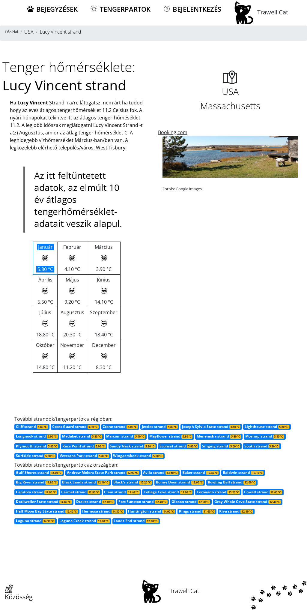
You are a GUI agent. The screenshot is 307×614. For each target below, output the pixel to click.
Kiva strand (236, 511)
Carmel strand (80, 492)
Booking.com (172, 132)
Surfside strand (35, 455)
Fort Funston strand (142, 501)
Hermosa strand (103, 511)
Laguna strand (35, 520)
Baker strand (200, 472)
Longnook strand (37, 436)
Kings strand (197, 511)
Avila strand (160, 472)
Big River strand (37, 482)
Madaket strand (82, 436)
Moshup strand (264, 436)
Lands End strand (136, 520)
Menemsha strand (219, 436)
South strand (261, 446)
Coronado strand (218, 492)
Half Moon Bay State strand (47, 511)
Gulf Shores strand (39, 472)
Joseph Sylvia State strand (211, 426)
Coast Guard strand (75, 426)
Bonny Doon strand (180, 482)
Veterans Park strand (84, 455)
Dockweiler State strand (44, 501)
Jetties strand (160, 426)
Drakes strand (95, 501)
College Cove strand (168, 492)
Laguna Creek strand (84, 520)
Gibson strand (190, 501)
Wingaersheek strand (138, 455)
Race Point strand (84, 446)
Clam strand (121, 492)
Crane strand (120, 426)
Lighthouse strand (267, 426)
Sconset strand (178, 446)
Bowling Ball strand (232, 482)
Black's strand (132, 482)
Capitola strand (36, 492)
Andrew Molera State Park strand (103, 472)
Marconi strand (125, 436)
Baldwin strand (243, 472)
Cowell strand (263, 492)
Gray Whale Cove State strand (247, 501)
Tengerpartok (120, 9)
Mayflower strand (170, 436)
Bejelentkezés (191, 9)
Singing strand (221, 446)
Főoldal (11, 32)
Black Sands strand (85, 482)
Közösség (19, 593)
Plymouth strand (37, 446)
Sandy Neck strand (132, 446)
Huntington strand (151, 511)
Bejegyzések (52, 9)
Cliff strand (32, 426)
